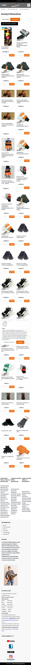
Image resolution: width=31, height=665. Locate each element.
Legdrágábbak (15, 19)
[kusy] (4, 55)
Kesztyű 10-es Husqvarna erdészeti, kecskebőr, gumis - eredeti (22, 179)
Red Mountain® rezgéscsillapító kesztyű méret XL (7, 76)
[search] (28, 5)
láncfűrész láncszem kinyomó (16, 501)
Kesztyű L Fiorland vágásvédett (21, 236)
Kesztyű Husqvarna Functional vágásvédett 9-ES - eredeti (7, 182)
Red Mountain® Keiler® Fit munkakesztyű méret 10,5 (7, 350)
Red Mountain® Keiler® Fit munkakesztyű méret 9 (7, 379)
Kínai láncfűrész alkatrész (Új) (4, 486)
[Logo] (15, 5)
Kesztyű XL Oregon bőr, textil (7, 457)
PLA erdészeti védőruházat (4, 47)
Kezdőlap (3, 9)
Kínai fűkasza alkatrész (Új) (4, 512)
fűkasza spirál (25, 504)
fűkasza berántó (26, 500)
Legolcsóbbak (5, 19)
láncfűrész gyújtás (16, 504)
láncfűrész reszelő (16, 494)
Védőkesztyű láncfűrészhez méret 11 (22, 125)
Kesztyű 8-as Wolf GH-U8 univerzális (7, 403)
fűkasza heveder (26, 493)
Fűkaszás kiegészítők (24, 9)
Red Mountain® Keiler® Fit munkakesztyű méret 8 (23, 293)
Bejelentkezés (20, 1)
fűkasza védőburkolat (25, 507)
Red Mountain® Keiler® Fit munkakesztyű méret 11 (7, 293)
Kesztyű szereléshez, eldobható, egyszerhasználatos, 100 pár (22, 45)
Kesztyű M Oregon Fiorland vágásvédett (7, 264)
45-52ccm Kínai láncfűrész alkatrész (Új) (4, 508)
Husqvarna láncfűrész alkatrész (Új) (4, 497)
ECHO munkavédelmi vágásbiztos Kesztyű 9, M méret (7, 125)
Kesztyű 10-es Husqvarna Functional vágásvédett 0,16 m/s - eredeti (7, 155)
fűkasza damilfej (26, 511)
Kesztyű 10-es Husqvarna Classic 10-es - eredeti (23, 378)
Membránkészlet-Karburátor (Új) (5, 516)
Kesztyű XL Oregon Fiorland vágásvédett (22, 264)
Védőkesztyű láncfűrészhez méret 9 (22, 153)
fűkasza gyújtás (26, 509)
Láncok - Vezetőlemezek (4, 493)
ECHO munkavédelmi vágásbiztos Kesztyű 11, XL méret (7, 101)
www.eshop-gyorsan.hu (18, 663)
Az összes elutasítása (9, 342)
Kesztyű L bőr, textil (6, 430)
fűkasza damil (25, 491)
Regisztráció (27, 1)
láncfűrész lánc (15, 489)
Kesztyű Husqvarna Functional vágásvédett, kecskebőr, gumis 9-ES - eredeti (7, 206)
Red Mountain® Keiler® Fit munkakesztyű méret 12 (23, 348)
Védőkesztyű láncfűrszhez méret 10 (7, 236)
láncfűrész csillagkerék (14, 509)
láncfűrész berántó (14, 512)
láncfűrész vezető (15, 495)
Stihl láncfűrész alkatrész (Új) (4, 489)
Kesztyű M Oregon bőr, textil (22, 431)
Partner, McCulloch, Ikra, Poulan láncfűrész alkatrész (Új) (5, 503)
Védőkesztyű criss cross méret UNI (23, 458)
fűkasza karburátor (25, 495)
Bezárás (20, 342)
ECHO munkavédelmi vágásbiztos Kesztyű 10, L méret (23, 101)
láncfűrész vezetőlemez (14, 506)
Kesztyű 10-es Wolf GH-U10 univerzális (23, 403)
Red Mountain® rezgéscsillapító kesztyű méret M (23, 76)
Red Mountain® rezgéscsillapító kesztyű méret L (23, 208)
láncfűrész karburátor (14, 498)
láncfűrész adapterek (14, 491)
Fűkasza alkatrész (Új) (12, 9)
